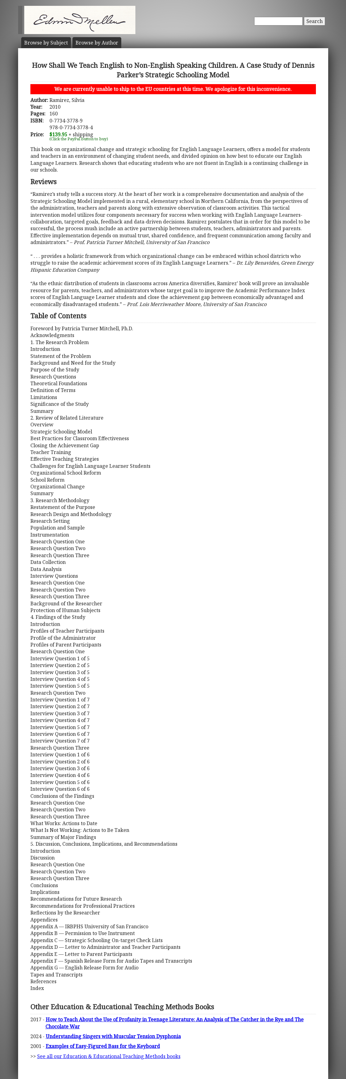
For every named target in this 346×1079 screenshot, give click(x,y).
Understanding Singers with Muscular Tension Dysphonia (113, 1036)
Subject (46, 42)
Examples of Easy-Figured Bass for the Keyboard (103, 1046)
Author (97, 42)
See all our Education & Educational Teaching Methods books (109, 1056)
